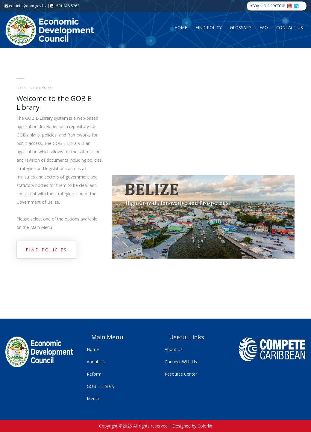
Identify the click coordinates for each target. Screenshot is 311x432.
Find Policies (46, 250)
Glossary (240, 27)
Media (93, 398)
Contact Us (289, 27)
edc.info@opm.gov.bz (25, 5)
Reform (94, 374)
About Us (96, 361)
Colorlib (205, 426)
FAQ (264, 27)
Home (181, 27)
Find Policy (208, 27)
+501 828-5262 (64, 5)
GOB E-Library (100, 386)
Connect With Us (181, 361)
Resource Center (181, 374)
